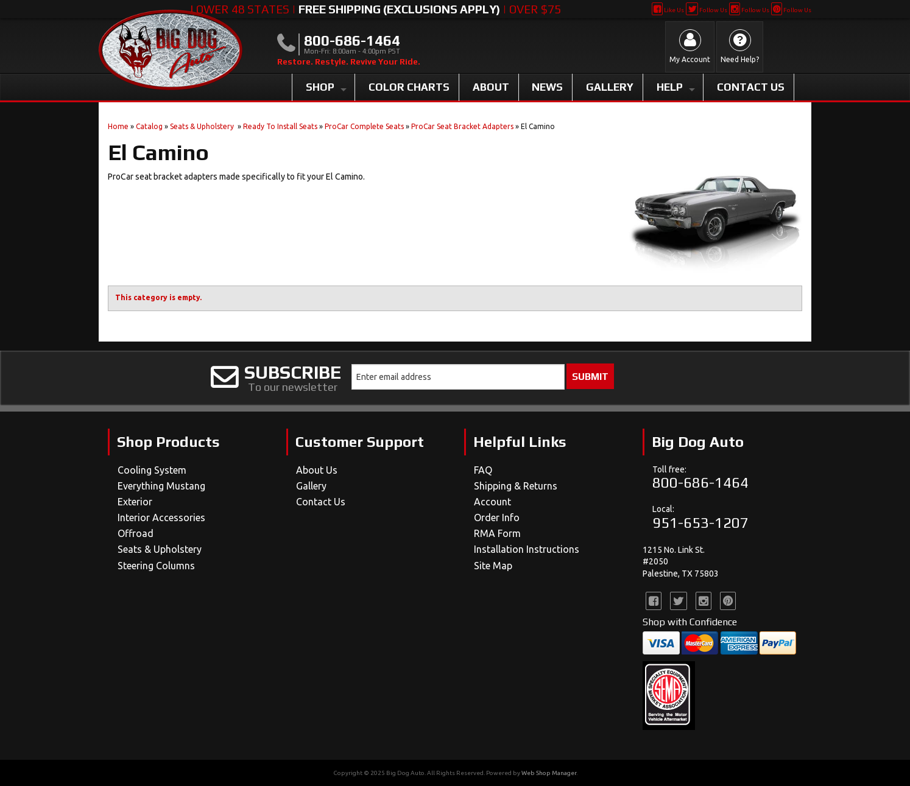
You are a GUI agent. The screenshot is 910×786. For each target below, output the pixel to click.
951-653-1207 (700, 522)
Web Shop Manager (548, 773)
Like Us (668, 10)
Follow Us (706, 10)
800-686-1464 (700, 482)
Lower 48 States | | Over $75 (375, 9)
